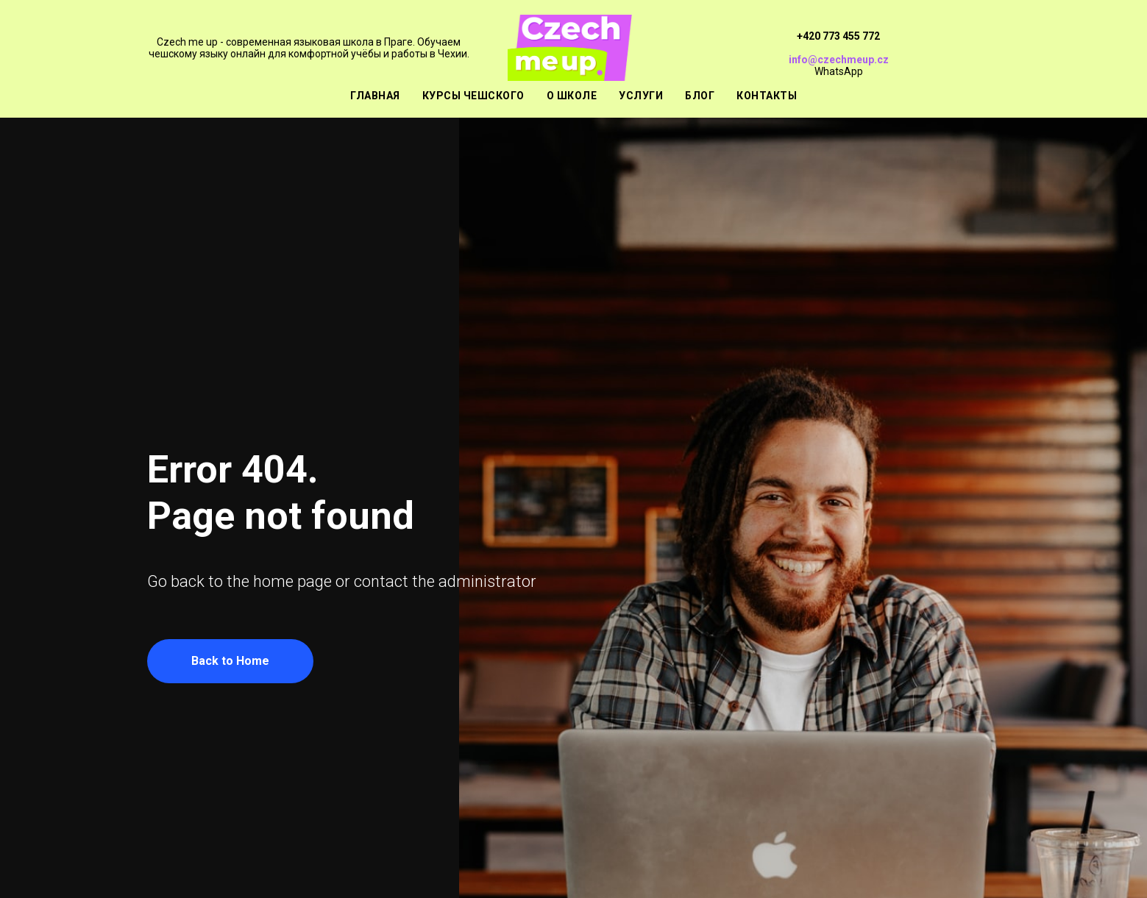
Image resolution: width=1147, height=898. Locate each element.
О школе (572, 95)
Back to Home (230, 661)
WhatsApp (838, 71)
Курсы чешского (473, 95)
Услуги (641, 95)
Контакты (766, 95)
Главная (375, 95)
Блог (699, 95)
